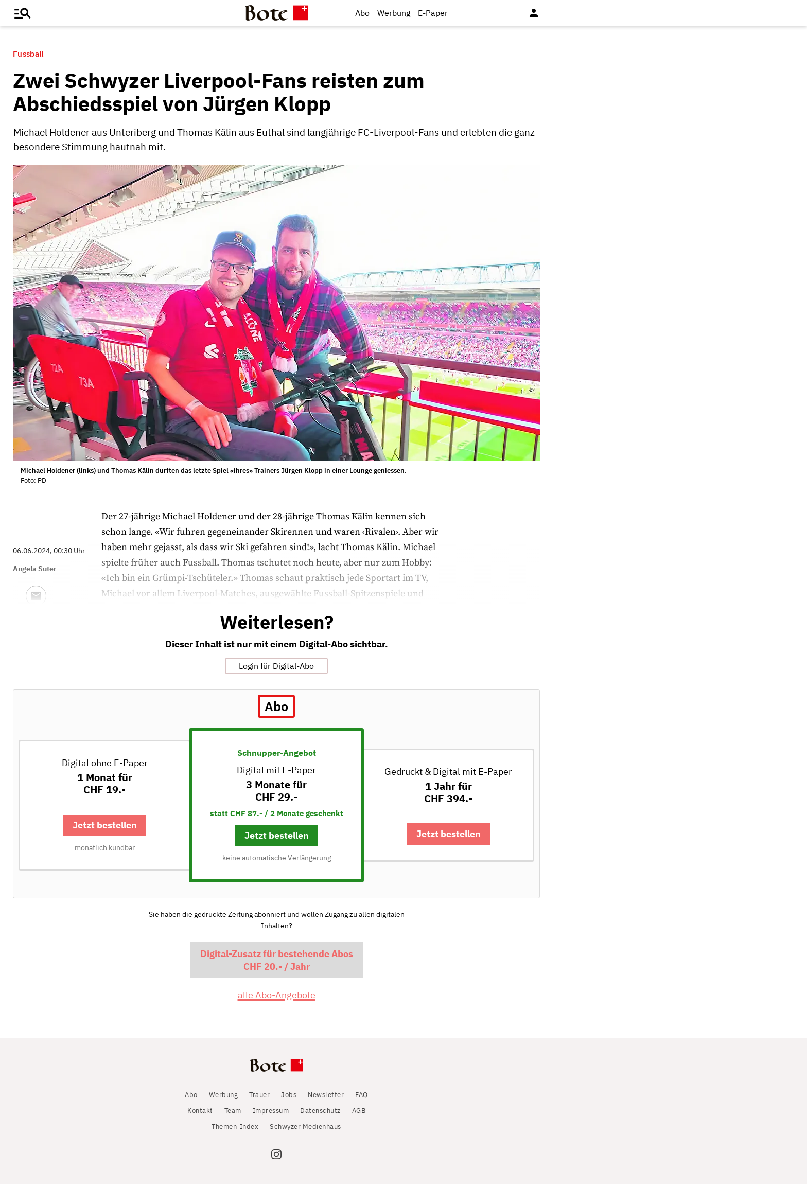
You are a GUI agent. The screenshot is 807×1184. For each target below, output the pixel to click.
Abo (362, 13)
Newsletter (326, 1094)
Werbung (393, 13)
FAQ (361, 1094)
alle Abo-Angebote (276, 995)
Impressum (271, 1110)
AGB (359, 1110)
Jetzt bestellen (105, 825)
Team (232, 1110)
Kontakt (200, 1110)
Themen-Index (235, 1126)
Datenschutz (320, 1110)
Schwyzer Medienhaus (305, 1126)
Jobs (288, 1094)
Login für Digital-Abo (276, 666)
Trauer (259, 1094)
